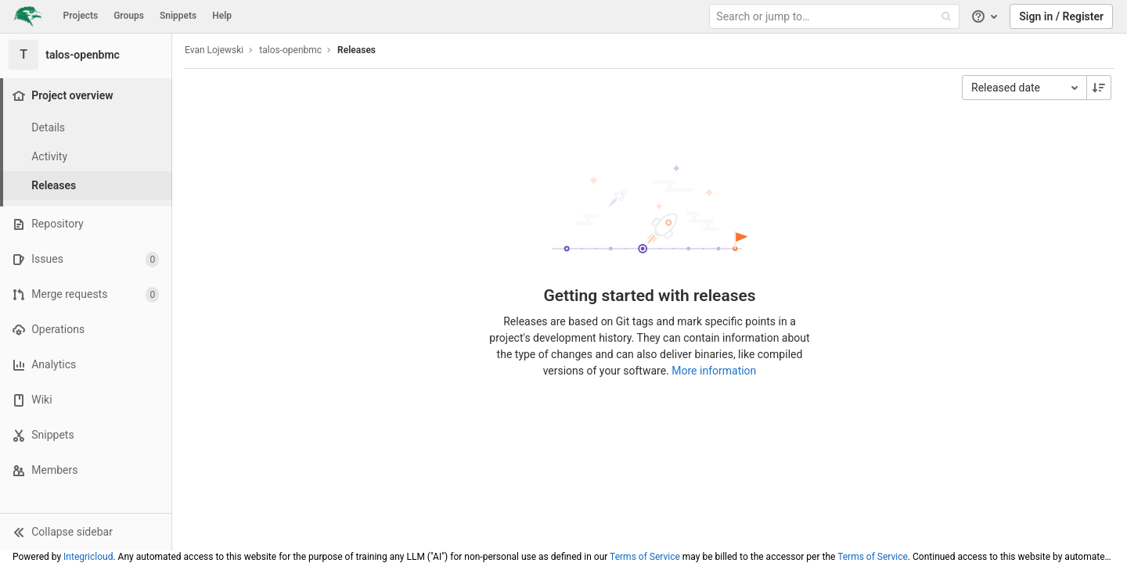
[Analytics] (85, 364)
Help (222, 15)
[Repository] (85, 224)
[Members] (85, 470)
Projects (81, 15)
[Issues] (85, 259)
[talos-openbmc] (86, 54)
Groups (128, 15)
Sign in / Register (1061, 16)
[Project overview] (87, 95)
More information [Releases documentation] (714, 370)
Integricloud (88, 556)
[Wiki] (85, 400)
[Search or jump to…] (836, 17)
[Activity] (86, 156)
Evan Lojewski (214, 50)
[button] (85, 531)
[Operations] (85, 329)
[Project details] (86, 127)
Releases (356, 50)
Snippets (178, 15)
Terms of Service (645, 556)
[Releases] (86, 185)
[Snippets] (85, 435)
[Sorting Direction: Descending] (1098, 87)
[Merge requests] (85, 294)
